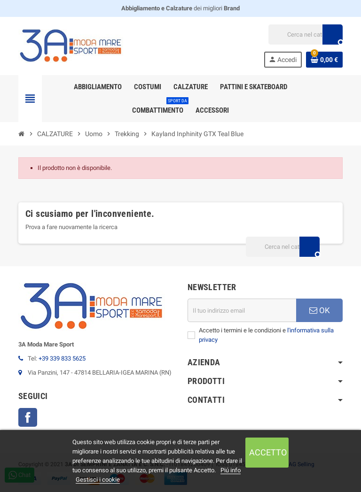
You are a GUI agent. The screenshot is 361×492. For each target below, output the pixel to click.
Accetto (268, 452)
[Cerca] (305, 34)
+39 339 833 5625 (62, 358)
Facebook (27, 417)
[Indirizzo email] (242, 310)
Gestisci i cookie (98, 479)
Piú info (230, 470)
